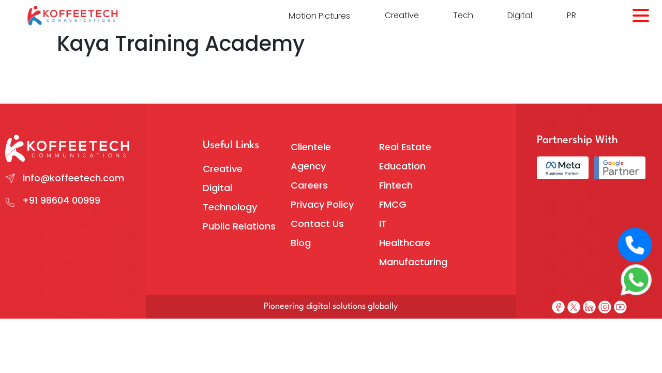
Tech (463, 15)
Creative (402, 15)
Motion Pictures (319, 16)
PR (571, 15)
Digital (519, 15)
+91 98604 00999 (61, 200)
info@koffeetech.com (73, 177)
